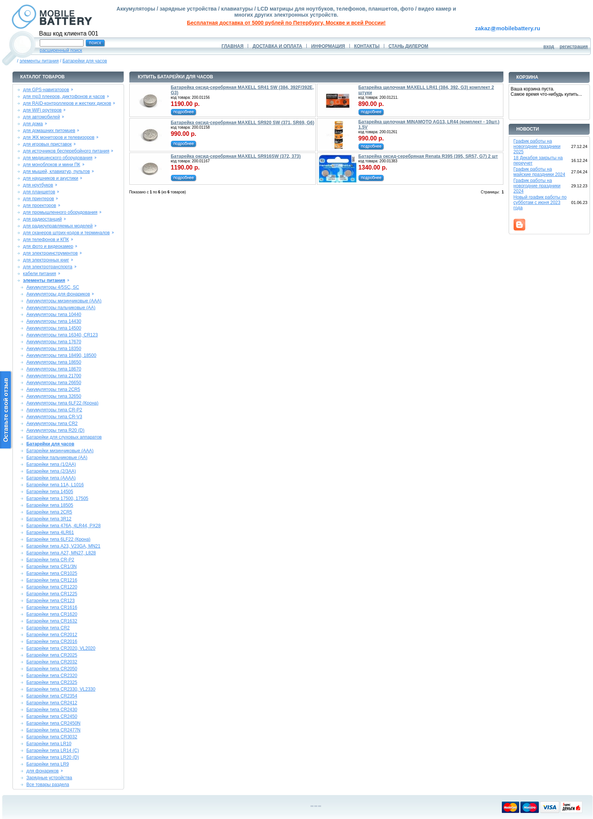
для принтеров (38, 198)
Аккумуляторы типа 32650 (53, 396)
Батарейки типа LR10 (48, 743)
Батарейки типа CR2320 (51, 675)
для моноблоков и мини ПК (51, 164)
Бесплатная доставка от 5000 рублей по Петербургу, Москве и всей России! (286, 23)
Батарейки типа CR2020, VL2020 (60, 648)
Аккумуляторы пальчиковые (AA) (60, 307)
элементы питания (39, 61)
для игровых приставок (47, 144)
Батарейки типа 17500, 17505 (57, 498)
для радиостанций (42, 219)
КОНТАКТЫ (366, 46)
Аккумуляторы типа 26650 (53, 382)
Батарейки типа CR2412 (51, 702)
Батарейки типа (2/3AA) (51, 471)
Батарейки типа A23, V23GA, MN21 (63, 546)
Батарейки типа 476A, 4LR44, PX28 (63, 525)
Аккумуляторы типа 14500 (53, 328)
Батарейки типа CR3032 (51, 737)
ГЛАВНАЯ (233, 46)
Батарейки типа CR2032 (51, 662)
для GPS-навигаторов (46, 89)
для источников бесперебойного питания (66, 151)
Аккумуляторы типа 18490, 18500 (61, 355)
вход (548, 46)
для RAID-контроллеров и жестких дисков (67, 103)
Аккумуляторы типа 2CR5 (53, 389)
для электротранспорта (47, 266)
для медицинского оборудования (57, 157)
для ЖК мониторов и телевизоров (59, 137)
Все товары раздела (47, 784)
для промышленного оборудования (60, 212)
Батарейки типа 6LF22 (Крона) (58, 539)
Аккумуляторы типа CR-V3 (54, 416)
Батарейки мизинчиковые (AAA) (59, 450)
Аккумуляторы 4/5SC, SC (52, 287)
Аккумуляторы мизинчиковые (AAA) (64, 301)
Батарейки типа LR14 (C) (52, 750)
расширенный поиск (61, 50)
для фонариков (42, 771)
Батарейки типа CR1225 (51, 593)
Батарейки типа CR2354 (51, 696)
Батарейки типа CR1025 (51, 573)
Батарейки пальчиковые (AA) (56, 457)
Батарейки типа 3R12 (48, 519)
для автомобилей (41, 117)
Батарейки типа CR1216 (51, 580)
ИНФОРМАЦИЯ (328, 46)
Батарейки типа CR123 (50, 600)
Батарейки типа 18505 (49, 505)
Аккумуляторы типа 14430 (53, 321)
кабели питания (39, 273)
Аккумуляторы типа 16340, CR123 (62, 335)
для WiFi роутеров (42, 110)
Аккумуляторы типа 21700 (53, 375)
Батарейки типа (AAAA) (51, 478)
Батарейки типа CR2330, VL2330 (60, 689)
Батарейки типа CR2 (48, 628)
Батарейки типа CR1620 (51, 614)
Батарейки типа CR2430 (51, 709)
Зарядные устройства (49, 777)
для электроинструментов (50, 253)
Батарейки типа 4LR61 (50, 532)
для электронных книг (46, 260)
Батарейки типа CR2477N (53, 730)
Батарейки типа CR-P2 (50, 559)
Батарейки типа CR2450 (51, 716)
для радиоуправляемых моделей (58, 226)
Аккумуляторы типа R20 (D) (55, 430)
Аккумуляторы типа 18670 (53, 369)
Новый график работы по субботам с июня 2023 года (540, 202)
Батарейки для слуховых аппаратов (64, 437)
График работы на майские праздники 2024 (539, 172)
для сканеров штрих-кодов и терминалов (66, 232)
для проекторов (39, 205)
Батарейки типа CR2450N (53, 723)
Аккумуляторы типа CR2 (52, 423)
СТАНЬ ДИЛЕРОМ (408, 46)
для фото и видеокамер (48, 246)
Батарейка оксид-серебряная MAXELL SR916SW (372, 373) (236, 156)
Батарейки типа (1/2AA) (51, 464)
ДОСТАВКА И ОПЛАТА (277, 46)
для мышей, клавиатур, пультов (56, 171)
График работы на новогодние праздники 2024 (537, 186)
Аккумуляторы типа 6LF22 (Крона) (62, 403)
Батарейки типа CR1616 (51, 607)
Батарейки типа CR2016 (51, 641)
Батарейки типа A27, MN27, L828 (61, 553)
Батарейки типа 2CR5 (49, 512)
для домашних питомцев (49, 130)
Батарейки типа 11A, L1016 (55, 484)
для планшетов (39, 192)
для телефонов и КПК (46, 239)
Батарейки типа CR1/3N (51, 566)
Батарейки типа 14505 (49, 491)
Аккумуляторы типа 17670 (53, 341)
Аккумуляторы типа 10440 (53, 314)
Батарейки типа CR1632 (51, 621)
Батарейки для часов (84, 61)
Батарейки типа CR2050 (51, 668)
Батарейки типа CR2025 (51, 655)
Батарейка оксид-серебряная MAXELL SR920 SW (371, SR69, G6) (242, 122)
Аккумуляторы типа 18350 (53, 348)
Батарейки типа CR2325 (51, 682)
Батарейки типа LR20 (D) (52, 757)
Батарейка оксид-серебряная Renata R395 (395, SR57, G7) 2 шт (428, 156)
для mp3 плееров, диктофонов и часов (64, 96)
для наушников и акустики (50, 178)
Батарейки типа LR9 (47, 764)
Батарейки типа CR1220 (51, 587)
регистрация (574, 46)
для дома (33, 123)
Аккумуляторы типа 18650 (53, 362)
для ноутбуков (38, 185)
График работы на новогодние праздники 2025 (537, 146)
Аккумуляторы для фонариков (58, 294)
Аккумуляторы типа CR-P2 (54, 410)
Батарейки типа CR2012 (51, 634)
